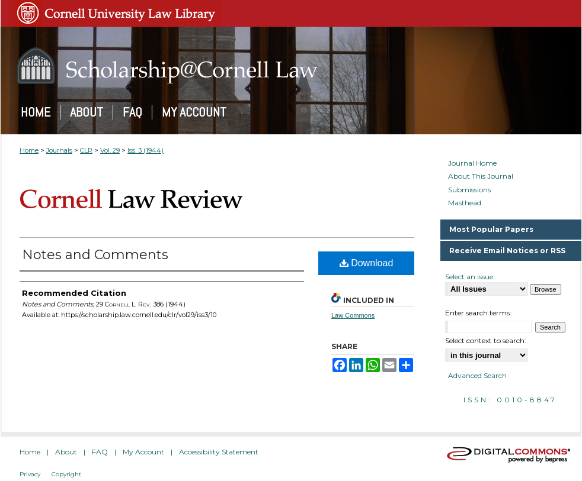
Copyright (66, 474)
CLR (86, 150)
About (66, 451)
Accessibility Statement (218, 451)
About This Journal (480, 176)
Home (29, 150)
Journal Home (472, 163)
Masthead (464, 203)
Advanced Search (477, 375)
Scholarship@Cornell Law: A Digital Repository (291, 66)
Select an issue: (470, 276)
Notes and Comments (95, 255)
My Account (143, 451)
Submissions (469, 190)
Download (367, 263)
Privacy (30, 474)
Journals (59, 150)
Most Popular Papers (491, 229)
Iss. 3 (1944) (145, 150)
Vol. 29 (110, 150)
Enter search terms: (478, 312)
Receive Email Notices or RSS (507, 250)
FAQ (100, 451)
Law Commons (353, 315)
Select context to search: (485, 340)
